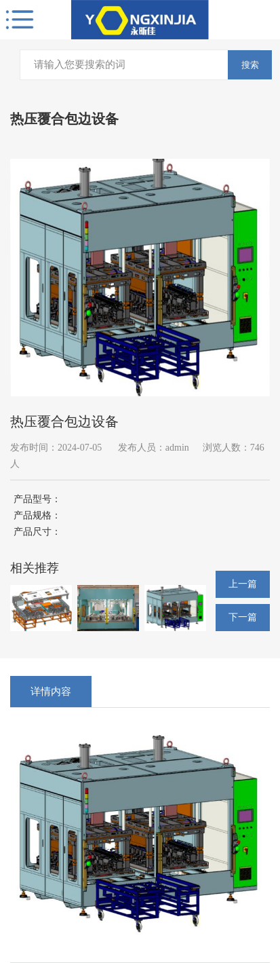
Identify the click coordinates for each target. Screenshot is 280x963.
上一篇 (242, 584)
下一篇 (242, 617)
